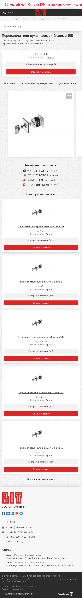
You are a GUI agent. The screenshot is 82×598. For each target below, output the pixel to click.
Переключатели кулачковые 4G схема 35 (41, 392)
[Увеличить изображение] (41, 124)
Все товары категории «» (41, 479)
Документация (67, 83)
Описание (9, 83)
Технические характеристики (37, 83)
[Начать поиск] (78, 25)
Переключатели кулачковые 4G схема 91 (41, 281)
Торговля (17, 40)
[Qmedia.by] (41, 594)
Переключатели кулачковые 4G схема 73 (41, 447)
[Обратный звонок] (4, 12)
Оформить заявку (41, 71)
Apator (50, 57)
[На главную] (41, 12)
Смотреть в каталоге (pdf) (41, 64)
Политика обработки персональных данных (21, 586)
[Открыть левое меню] (18, 593)
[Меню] (79, 12)
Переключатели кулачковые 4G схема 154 (41, 226)
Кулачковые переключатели (40, 40)
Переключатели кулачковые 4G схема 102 (41, 336)
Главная (5, 40)
